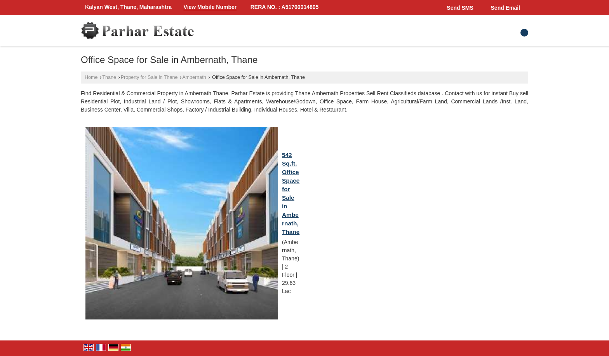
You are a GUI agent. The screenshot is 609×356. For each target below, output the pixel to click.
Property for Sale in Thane (149, 77)
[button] (210, 7)
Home (91, 77)
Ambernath (194, 77)
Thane (109, 77)
